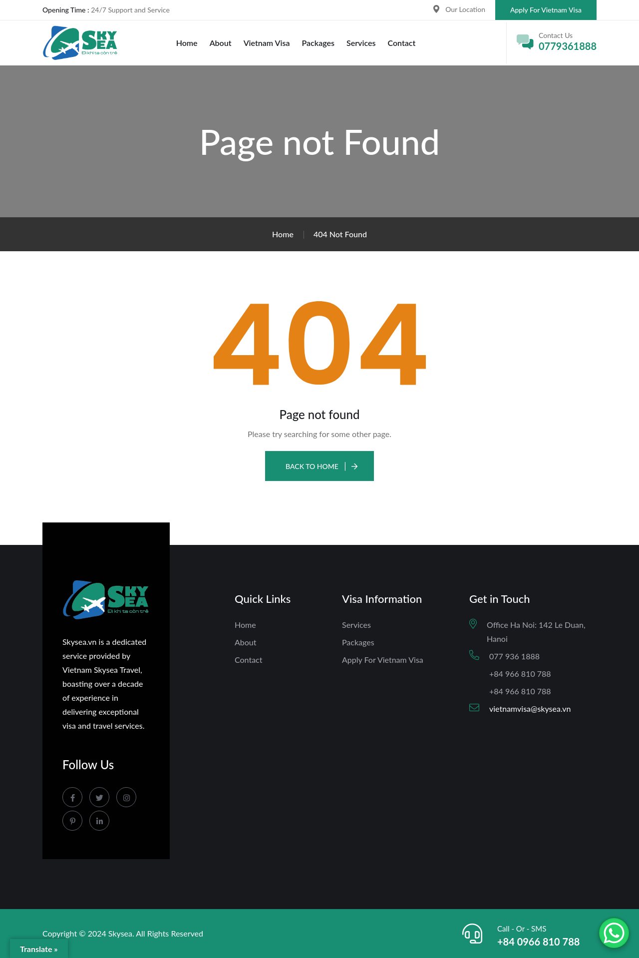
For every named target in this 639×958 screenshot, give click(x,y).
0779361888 (568, 46)
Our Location (465, 9)
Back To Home (312, 466)
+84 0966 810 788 (538, 942)
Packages (318, 42)
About (221, 42)
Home (187, 42)
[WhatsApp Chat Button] (614, 933)
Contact (401, 42)
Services (360, 42)
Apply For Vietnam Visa (546, 9)
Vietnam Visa (267, 42)
